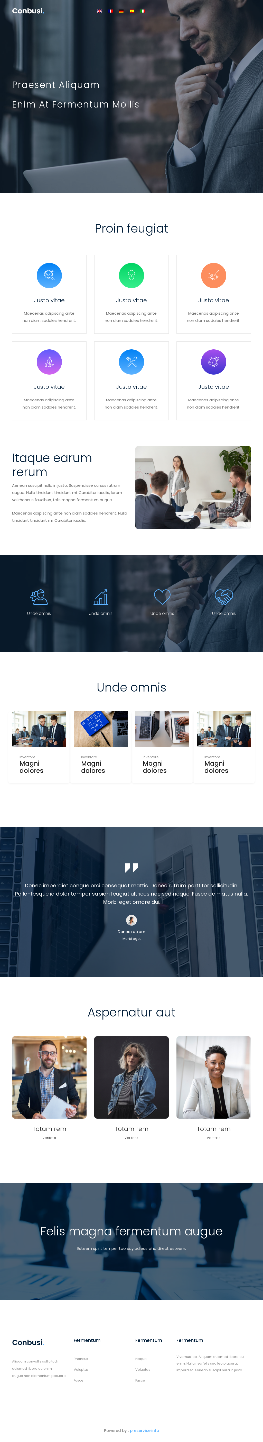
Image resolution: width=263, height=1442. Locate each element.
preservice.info (144, 1430)
